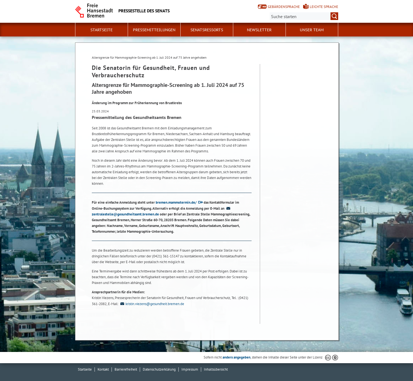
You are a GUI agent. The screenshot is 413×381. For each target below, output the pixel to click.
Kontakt (103, 369)
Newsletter (259, 29)
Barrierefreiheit (126, 369)
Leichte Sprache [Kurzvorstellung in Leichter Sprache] (324, 6)
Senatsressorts (206, 29)
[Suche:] (304, 16)
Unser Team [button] (312, 29)
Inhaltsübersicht (216, 369)
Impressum (189, 369)
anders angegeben (236, 357)
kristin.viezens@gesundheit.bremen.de (151, 304)
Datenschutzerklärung (159, 369)
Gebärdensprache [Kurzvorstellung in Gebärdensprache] (284, 6)
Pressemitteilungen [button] (154, 29)
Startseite (101, 29)
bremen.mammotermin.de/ (176, 202)
